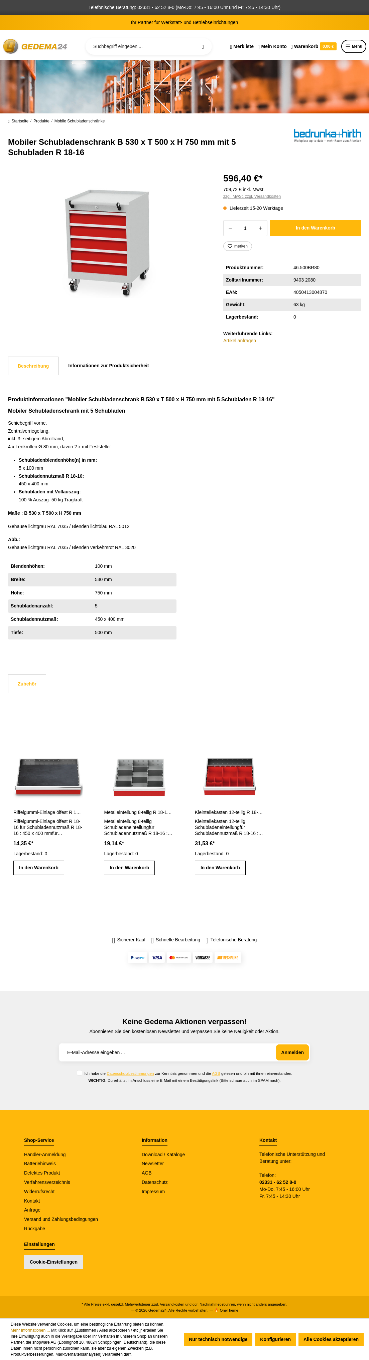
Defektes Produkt (42, 1173)
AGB (216, 1073)
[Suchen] (203, 46)
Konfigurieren (275, 1339)
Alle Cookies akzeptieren (331, 1339)
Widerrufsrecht (39, 1191)
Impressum (153, 1191)
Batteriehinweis (40, 1163)
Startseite (18, 121)
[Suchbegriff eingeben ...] (149, 46)
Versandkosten (172, 1304)
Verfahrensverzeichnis (47, 1182)
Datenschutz (155, 1182)
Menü (353, 46)
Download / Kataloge (163, 1154)
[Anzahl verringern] (230, 228)
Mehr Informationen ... (30, 1330)
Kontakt (32, 1201)
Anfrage (32, 1210)
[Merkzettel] (242, 46)
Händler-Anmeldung (45, 1154)
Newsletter (153, 1163)
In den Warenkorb (315, 228)
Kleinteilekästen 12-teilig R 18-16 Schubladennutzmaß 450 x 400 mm (230, 812)
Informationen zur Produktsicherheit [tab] (108, 365)
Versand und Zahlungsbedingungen (61, 1219)
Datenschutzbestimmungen (130, 1073)
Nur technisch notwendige (218, 1339)
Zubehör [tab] (27, 684)
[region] (107, 242)
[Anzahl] (245, 228)
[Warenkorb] (314, 46)
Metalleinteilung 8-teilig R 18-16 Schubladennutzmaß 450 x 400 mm (139, 812)
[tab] (33, 366)
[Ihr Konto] (272, 46)
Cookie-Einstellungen (54, 1262)
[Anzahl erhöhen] (260, 228)
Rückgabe (34, 1228)
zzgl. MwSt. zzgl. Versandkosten (252, 196)
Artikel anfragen (239, 340)
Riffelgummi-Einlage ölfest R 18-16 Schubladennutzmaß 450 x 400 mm (48, 812)
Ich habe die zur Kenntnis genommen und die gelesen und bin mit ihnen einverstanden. (188, 1073)
